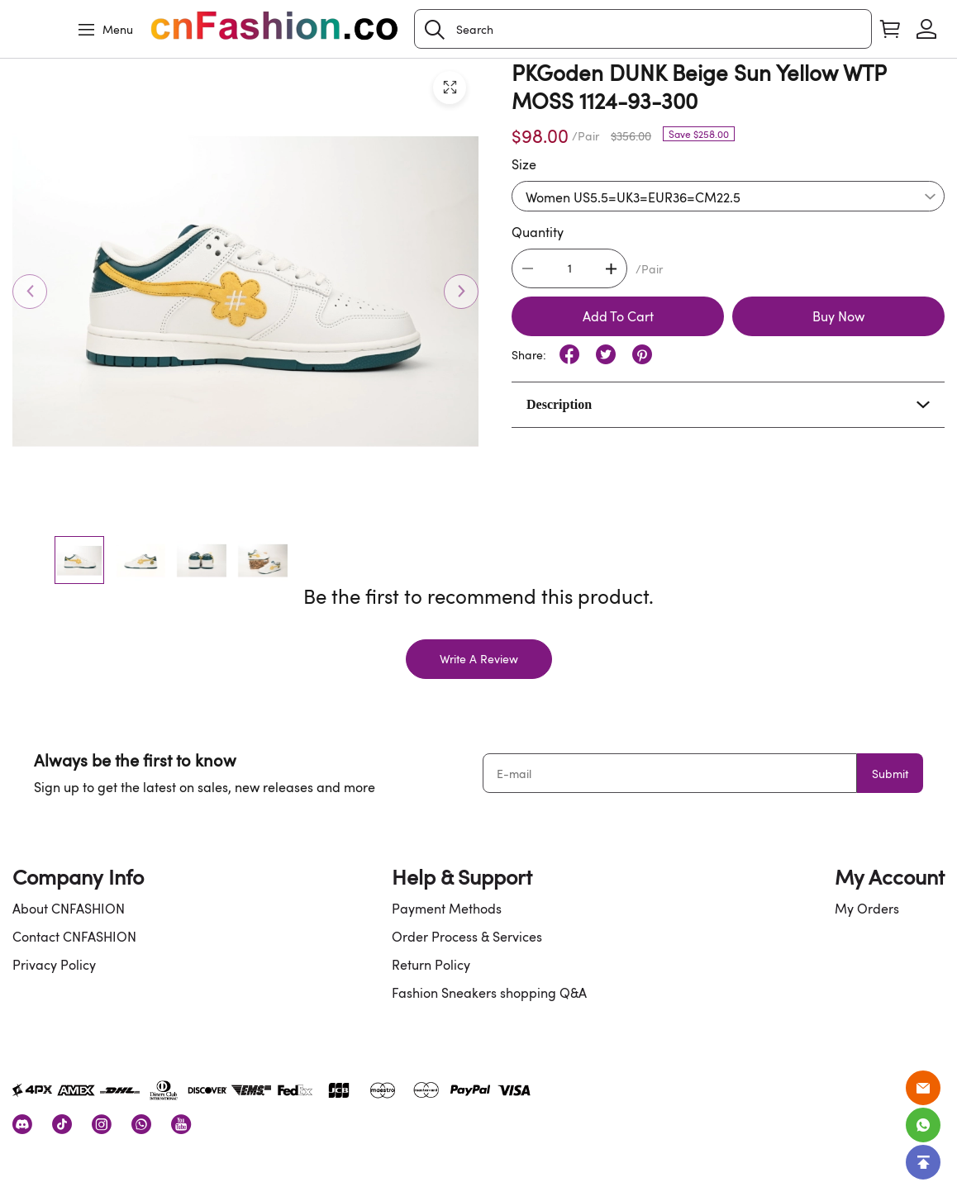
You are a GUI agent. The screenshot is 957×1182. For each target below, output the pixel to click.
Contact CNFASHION (74, 937)
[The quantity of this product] (569, 268)
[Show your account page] (926, 29)
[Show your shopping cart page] (890, 29)
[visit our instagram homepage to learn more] (102, 1124)
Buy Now (838, 316)
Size (524, 164)
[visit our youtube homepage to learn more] (181, 1124)
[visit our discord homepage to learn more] (22, 1124)
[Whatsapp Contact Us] (923, 1125)
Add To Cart (618, 316)
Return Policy (431, 965)
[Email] (923, 1087)
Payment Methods (447, 909)
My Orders (867, 909)
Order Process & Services (467, 937)
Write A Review (479, 659)
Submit (890, 773)
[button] (435, 30)
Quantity (538, 232)
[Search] (643, 29)
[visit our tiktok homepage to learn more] (62, 1124)
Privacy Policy (54, 965)
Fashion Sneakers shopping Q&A (489, 993)
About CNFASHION (68, 909)
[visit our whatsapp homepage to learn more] (141, 1124)
